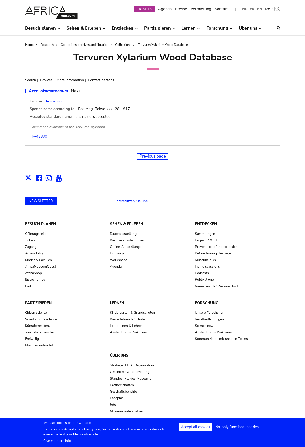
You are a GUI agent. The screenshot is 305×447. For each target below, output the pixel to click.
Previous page (152, 156)
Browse (46, 80)
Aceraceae (53, 101)
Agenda (165, 9)
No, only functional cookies (237, 428)
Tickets (30, 240)
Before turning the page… (214, 253)
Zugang (30, 247)
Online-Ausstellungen (126, 247)
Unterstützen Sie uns (131, 201)
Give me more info (57, 442)
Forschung (206, 302)
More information (70, 80)
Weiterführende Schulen (128, 319)
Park (28, 286)
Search (30, 80)
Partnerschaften (122, 385)
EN (259, 9)
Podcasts (202, 273)
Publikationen (205, 279)
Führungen (118, 253)
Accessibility (34, 253)
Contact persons (101, 80)
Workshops (118, 260)
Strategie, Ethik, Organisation (132, 365)
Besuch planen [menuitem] (42, 30)
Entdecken (206, 223)
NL (244, 9)
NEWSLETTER (41, 200)
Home (29, 45)
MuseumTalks (205, 260)
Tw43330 (39, 136)
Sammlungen (205, 233)
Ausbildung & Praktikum (128, 332)
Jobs (113, 404)
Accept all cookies (195, 428)
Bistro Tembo (35, 279)
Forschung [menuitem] (219, 30)
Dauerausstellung (123, 233)
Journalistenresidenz (40, 332)
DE (267, 9)
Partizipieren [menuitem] (159, 30)
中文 (276, 9)
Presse (181, 9)
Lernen (117, 302)
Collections (123, 45)
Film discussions (207, 266)
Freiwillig (32, 339)
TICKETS (144, 9)
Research (47, 45)
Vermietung (201, 9)
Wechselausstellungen (127, 240)
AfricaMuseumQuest (40, 266)
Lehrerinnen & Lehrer (126, 325)
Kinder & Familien (38, 260)
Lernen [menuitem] (190, 30)
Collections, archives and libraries (84, 45)
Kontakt (221, 9)
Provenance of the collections (217, 247)
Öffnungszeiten (36, 233)
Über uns (119, 355)
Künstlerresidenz (37, 325)
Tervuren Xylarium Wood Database (163, 45)
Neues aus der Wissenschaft (216, 286)
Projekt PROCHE (207, 240)
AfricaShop (33, 273)
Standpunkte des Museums (130, 378)
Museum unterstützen (41, 345)
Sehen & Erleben (126, 223)
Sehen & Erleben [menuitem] (85, 30)
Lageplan (117, 398)
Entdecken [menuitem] (125, 30)
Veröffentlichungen (209, 319)
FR (252, 9)
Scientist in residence (41, 319)
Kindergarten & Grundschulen (132, 312)
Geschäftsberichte (123, 391)
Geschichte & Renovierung (129, 372)
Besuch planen (40, 223)
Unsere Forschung (209, 312)
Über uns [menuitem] (250, 30)
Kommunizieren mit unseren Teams (221, 339)
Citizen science (36, 312)
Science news (205, 325)
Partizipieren (38, 302)
